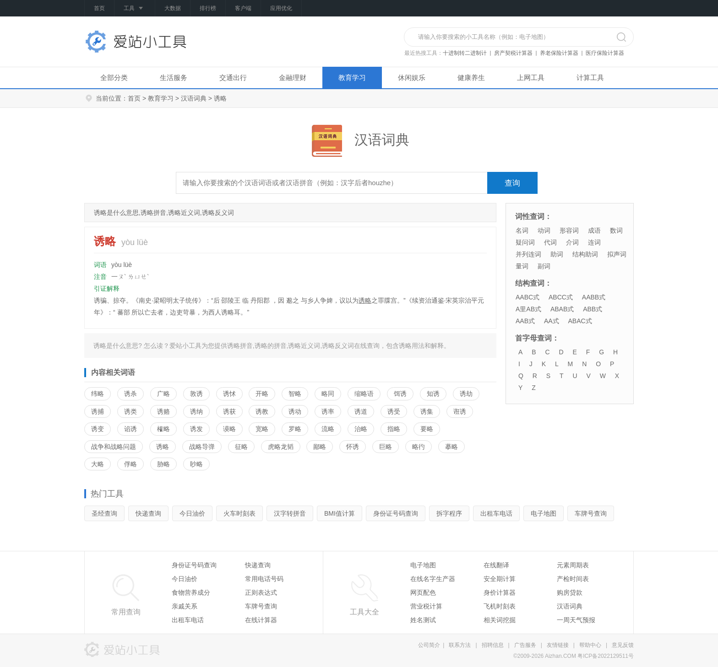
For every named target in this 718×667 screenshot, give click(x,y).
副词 (544, 266)
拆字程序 (449, 513)
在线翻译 (496, 565)
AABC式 (527, 297)
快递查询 (148, 513)
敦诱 (196, 393)
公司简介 (429, 645)
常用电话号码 (264, 578)
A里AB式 (528, 309)
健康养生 (471, 77)
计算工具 (590, 77)
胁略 (163, 464)
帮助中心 (590, 645)
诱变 (97, 428)
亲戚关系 (184, 606)
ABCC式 (561, 297)
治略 (360, 428)
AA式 (551, 321)
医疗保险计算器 (605, 53)
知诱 (433, 393)
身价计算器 (500, 592)
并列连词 (528, 254)
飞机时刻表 (500, 606)
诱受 (393, 411)
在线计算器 (261, 620)
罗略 (294, 428)
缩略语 (364, 393)
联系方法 (460, 645)
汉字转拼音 (290, 513)
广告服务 (525, 645)
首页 (99, 8)
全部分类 (114, 77)
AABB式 (593, 297)
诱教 (262, 411)
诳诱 (459, 411)
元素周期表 (573, 565)
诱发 (196, 428)
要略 (426, 428)
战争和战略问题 (113, 446)
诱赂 (163, 411)
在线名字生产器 (432, 578)
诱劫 (466, 393)
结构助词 (585, 254)
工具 (135, 8)
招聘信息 (493, 645)
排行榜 (208, 8)
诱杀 (130, 393)
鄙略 (319, 446)
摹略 (451, 446)
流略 (327, 428)
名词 (522, 230)
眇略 (196, 464)
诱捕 (97, 411)
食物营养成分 (191, 592)
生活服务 (173, 77)
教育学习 (352, 77)
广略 (163, 393)
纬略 (97, 393)
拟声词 (616, 254)
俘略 (130, 464)
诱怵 (229, 393)
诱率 (327, 411)
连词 (594, 242)
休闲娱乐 (411, 77)
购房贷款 (569, 592)
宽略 (262, 428)
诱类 (130, 411)
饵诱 (400, 393)
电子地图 (543, 513)
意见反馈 (623, 645)
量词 (522, 266)
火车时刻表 (239, 513)
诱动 (294, 411)
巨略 (385, 446)
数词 (616, 230)
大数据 (172, 8)
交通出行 (233, 77)
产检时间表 (573, 578)
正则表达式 (261, 592)
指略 (393, 428)
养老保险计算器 (559, 53)
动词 (544, 230)
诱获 (229, 411)
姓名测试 (423, 620)
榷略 (163, 428)
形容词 (569, 230)
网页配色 (423, 592)
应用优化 (281, 8)
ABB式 (592, 309)
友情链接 (558, 645)
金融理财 (292, 77)
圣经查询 (104, 513)
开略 (262, 393)
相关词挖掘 (500, 620)
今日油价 (192, 513)
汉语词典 (194, 98)
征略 (241, 446)
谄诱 (130, 428)
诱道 (360, 411)
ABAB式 (562, 309)
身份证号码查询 (395, 513)
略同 (327, 393)
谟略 (229, 428)
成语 (594, 230)
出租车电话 (496, 513)
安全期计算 (500, 578)
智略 (294, 393)
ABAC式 (580, 321)
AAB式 (525, 321)
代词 (550, 242)
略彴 (418, 446)
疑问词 (525, 242)
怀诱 (352, 446)
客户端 (243, 8)
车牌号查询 (591, 513)
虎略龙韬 (281, 446)
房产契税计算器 (513, 53)
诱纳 (196, 411)
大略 (97, 464)
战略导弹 (202, 446)
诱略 (365, 300)
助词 (556, 254)
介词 (572, 242)
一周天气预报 (576, 620)
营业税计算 (426, 606)
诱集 (426, 411)
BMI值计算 (339, 513)
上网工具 (530, 77)
